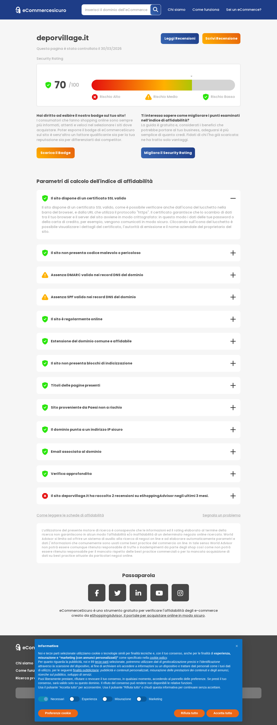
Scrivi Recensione (221, 38)
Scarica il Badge (55, 152)
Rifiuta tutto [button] (189, 713)
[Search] (121, 9)
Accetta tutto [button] (222, 713)
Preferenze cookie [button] (58, 713)
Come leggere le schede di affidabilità (70, 515)
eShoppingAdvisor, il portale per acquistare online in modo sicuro (147, 615)
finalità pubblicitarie (86, 670)
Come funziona (205, 9)
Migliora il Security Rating (168, 152)
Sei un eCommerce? (243, 9)
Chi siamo (176, 9)
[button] (236, 645)
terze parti (101, 662)
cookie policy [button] (158, 657)
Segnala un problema (221, 515)
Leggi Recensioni (179, 38)
